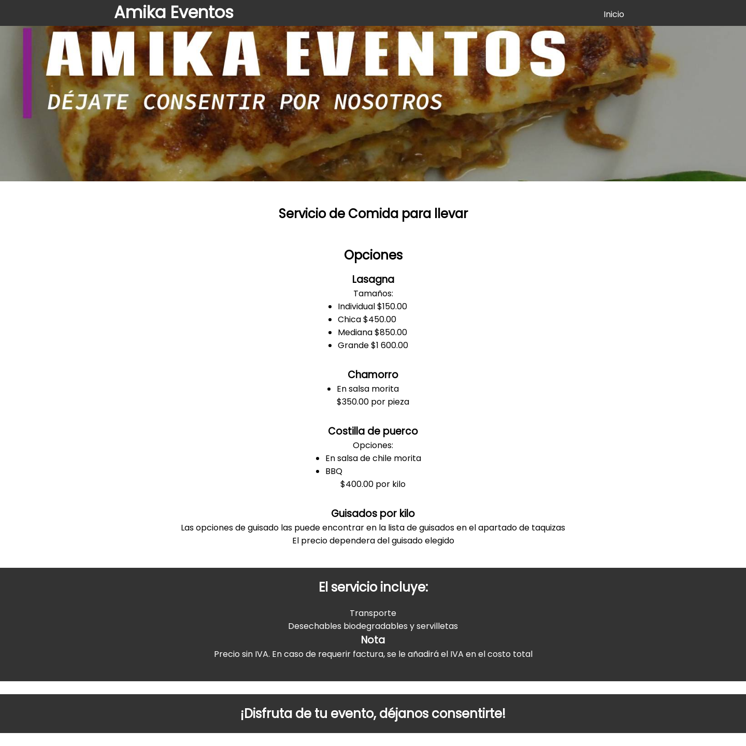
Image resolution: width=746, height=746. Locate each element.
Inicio (614, 14)
